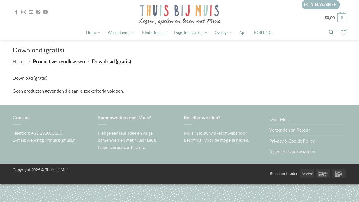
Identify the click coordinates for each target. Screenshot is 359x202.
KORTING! (263, 32)
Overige (223, 32)
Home (93, 32)
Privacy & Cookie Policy (292, 140)
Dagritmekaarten (190, 32)
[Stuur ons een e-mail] (31, 12)
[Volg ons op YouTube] (45, 12)
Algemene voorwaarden (292, 151)
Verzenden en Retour (289, 129)
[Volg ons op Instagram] (23, 12)
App (243, 32)
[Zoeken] (331, 32)
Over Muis (279, 119)
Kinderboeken (154, 32)
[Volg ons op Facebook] (16, 12)
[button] (321, 4)
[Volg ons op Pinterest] (38, 12)
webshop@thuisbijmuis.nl (52, 140)
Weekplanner (121, 32)
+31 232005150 (46, 133)
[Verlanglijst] (343, 32)
